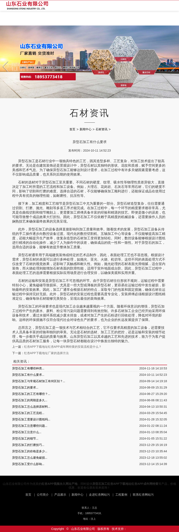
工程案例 (121, 494)
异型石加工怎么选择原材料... (31, 406)
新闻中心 (86, 129)
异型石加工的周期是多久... (29, 400)
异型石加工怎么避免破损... (29, 457)
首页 (72, 129)
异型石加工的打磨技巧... (28, 445)
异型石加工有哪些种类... (28, 368)
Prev (3, 60)
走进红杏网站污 (99, 494)
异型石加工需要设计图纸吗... (31, 419)
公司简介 (43, 494)
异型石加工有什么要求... (28, 374)
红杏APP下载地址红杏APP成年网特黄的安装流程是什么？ (63, 346)
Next (171, 60)
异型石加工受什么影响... (28, 464)
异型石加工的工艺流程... (28, 413)
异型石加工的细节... (25, 438)
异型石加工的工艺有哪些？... (31, 394)
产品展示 (60, 494)
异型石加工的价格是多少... (29, 451)
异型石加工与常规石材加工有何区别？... (38, 381)
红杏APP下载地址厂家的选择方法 (46, 353)
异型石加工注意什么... (27, 432)
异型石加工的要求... (25, 387)
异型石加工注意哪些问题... (29, 425)
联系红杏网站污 (143, 494)
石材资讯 (101, 129)
